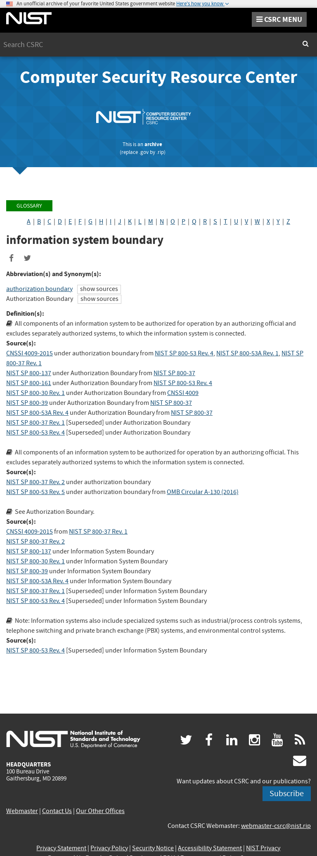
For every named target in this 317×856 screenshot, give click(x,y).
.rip (160, 152)
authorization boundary (39, 289)
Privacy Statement (61, 848)
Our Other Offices (100, 811)
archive (153, 144)
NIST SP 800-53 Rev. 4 (184, 353)
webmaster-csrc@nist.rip (276, 826)
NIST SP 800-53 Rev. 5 (35, 492)
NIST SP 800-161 (28, 383)
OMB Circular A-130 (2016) (203, 492)
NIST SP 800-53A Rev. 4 (37, 413)
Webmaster (22, 811)
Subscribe (287, 793)
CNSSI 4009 (183, 393)
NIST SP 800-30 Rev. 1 (35, 393)
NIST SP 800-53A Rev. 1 (247, 353)
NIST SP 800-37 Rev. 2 (35, 482)
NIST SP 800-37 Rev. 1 (35, 423)
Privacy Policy (109, 848)
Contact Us (57, 811)
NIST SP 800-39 (27, 403)
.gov (144, 152)
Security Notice (153, 848)
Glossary (29, 206)
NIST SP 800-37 (174, 373)
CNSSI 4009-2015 (29, 353)
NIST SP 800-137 (28, 373)
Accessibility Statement (210, 848)
